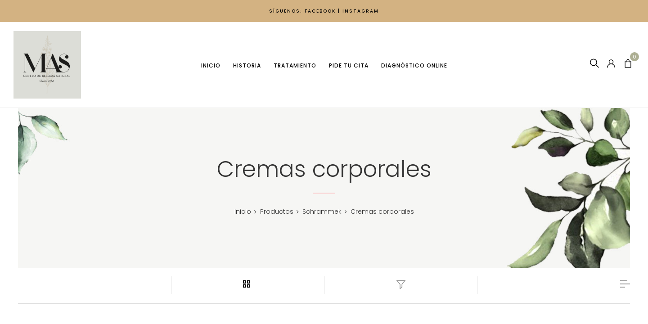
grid (248, 284)
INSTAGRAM (360, 11)
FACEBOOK (320, 11)
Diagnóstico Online (414, 65)
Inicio (210, 65)
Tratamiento (294, 65)
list (625, 284)
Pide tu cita (348, 65)
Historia (247, 65)
